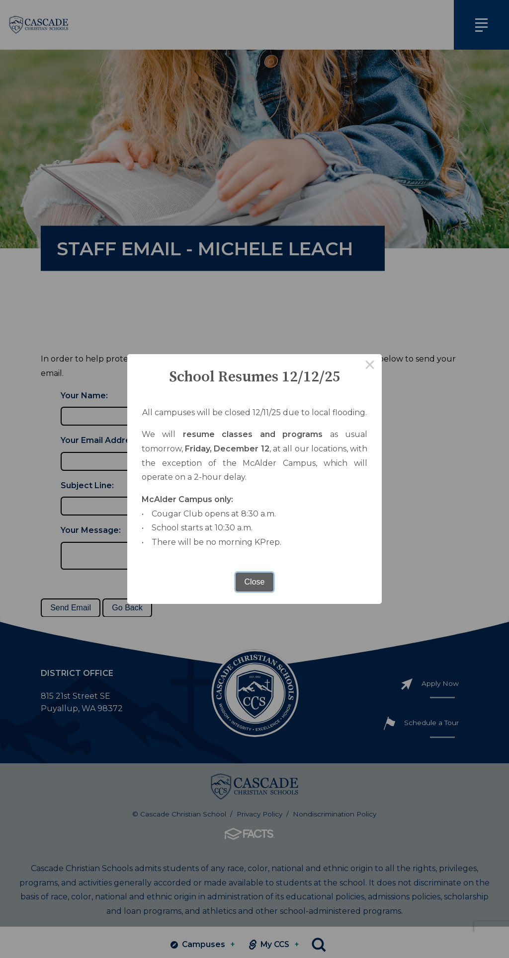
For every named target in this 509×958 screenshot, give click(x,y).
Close (255, 582)
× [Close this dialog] (370, 366)
